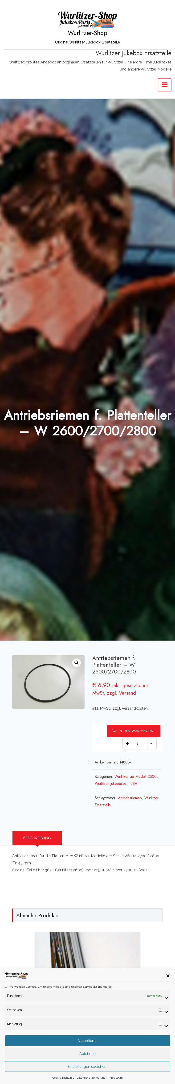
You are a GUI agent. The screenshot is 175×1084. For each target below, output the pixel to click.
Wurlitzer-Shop (87, 32)
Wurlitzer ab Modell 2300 (135, 776)
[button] (168, 988)
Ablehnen (87, 1066)
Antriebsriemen (130, 798)
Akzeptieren (87, 1053)
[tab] (37, 838)
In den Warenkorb (132, 730)
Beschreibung (37, 838)
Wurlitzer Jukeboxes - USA (116, 783)
